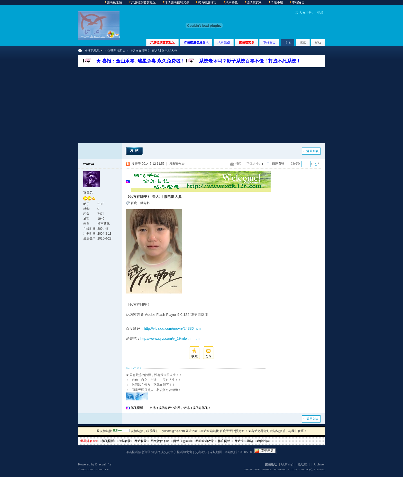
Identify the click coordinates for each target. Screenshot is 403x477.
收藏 (194, 356)
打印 (238, 164)
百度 (134, 203)
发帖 (135, 151)
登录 (320, 12)
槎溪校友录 (246, 42)
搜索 (303, 42)
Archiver (319, 464)
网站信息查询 (182, 441)
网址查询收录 (205, 441)
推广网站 (224, 441)
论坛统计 (304, 464)
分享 (209, 356)
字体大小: (253, 164)
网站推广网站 (243, 441)
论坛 (288, 42)
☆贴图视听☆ (116, 50)
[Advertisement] (201, 106)
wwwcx (88, 164)
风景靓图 (223, 42)
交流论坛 (201, 452)
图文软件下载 (160, 441)
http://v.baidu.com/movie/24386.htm (172, 328)
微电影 (145, 203)
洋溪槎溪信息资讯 (196, 42)
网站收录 (140, 441)
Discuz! (100, 464)
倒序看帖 (278, 163)
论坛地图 (216, 452)
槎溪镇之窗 (184, 452)
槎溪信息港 (92, 50)
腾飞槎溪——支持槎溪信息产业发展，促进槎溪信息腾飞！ (171, 408)
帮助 (318, 42)
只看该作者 (177, 164)
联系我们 (287, 464)
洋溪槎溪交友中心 (163, 452)
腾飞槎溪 (108, 441)
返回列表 (312, 151)
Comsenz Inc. (101, 469)
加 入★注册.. (304, 12)
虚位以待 (263, 441)
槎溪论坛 (271, 464)
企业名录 (124, 441)
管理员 (88, 192)
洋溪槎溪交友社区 (162, 42)
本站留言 (269, 42)
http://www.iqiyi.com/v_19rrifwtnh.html (170, 338)
